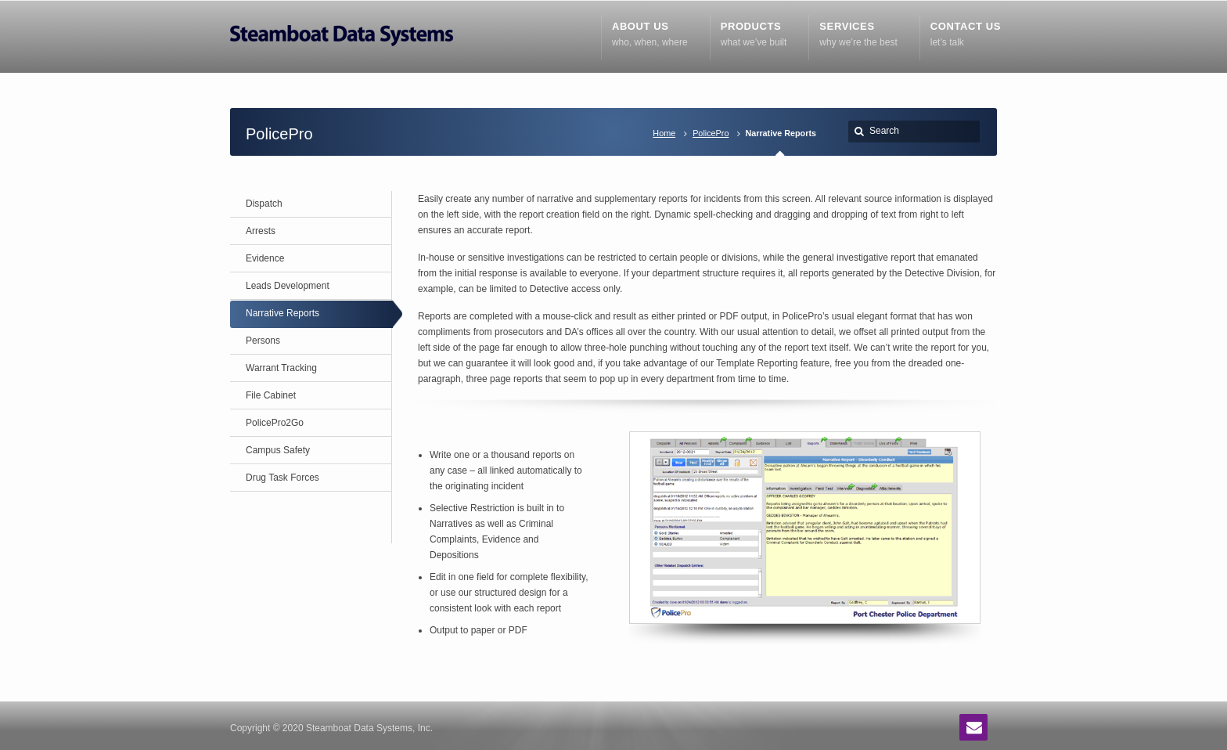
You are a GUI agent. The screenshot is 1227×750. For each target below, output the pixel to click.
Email (973, 727)
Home (664, 133)
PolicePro (711, 133)
